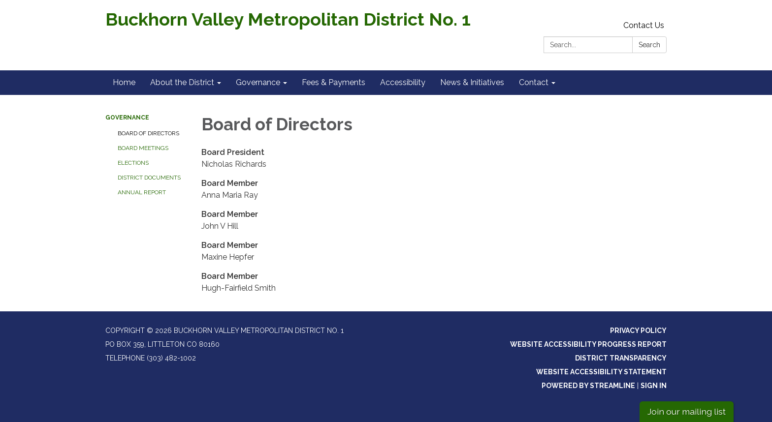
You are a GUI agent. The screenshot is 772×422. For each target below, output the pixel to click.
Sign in (654, 386)
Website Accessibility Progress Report (588, 344)
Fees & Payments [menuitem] (333, 82)
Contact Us (643, 25)
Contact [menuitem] (533, 82)
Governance (127, 117)
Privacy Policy (638, 330)
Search (649, 45)
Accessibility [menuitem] (402, 82)
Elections (133, 162)
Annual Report (142, 192)
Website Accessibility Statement (601, 372)
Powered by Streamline (588, 386)
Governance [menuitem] (258, 82)
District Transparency (621, 358)
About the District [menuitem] (182, 82)
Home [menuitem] (124, 82)
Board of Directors (148, 133)
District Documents (149, 177)
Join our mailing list (686, 411)
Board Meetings (143, 148)
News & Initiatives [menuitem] (472, 82)
